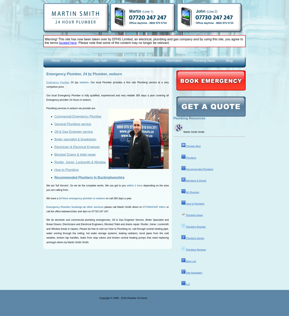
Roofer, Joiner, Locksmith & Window (80, 162)
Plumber (77, 60)
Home (55, 60)
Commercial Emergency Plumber (78, 116)
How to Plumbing (66, 170)
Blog (229, 60)
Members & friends (193, 180)
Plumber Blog (190, 146)
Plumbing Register (193, 227)
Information (174, 60)
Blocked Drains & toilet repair (75, 154)
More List (188, 261)
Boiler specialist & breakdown (75, 139)
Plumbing (188, 157)
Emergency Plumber (57, 82)
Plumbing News (204, 60)
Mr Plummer (190, 192)
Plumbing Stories (192, 238)
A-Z (185, 284)
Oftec (122, 60)
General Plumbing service (72, 124)
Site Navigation (191, 272)
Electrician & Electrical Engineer (77, 147)
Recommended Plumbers (197, 169)
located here (68, 43)
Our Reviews (146, 60)
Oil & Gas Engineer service (73, 131)
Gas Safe (100, 60)
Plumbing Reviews (193, 249)
